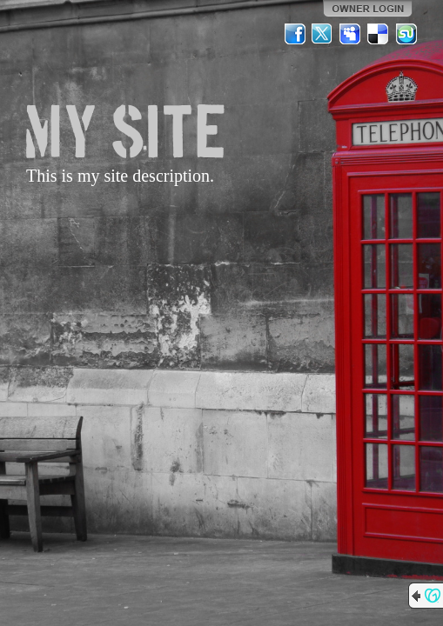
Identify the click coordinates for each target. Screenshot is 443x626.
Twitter (323, 34)
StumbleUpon (406, 34)
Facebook (295, 34)
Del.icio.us (378, 34)
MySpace (351, 34)
